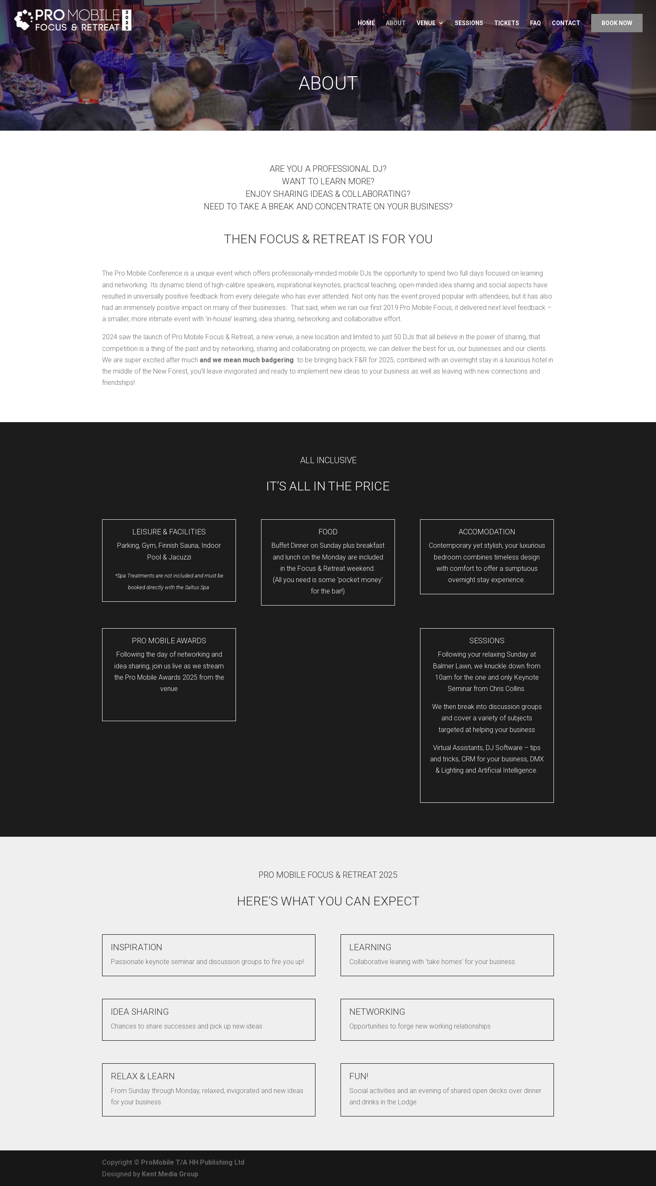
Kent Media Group (170, 1174)
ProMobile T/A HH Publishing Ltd (192, 1162)
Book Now (617, 23)
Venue (426, 23)
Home (366, 23)
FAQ (535, 23)
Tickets (506, 23)
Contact (566, 23)
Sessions (469, 23)
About (396, 23)
